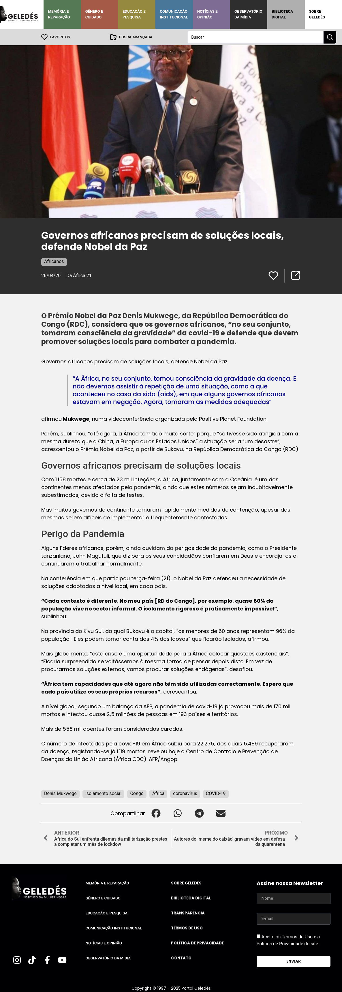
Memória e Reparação (59, 14)
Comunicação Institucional (174, 14)
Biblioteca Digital (282, 14)
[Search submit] (330, 37)
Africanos (54, 261)
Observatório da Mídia (248, 14)
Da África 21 (79, 275)
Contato (181, 958)
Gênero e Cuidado (94, 14)
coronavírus (185, 793)
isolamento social (103, 793)
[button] (156, 813)
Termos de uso (187, 928)
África (158, 793)
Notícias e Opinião (207, 14)
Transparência (188, 913)
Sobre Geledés (317, 14)
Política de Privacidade (197, 943)
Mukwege (75, 418)
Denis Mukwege (60, 793)
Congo (136, 793)
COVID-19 (216, 793)
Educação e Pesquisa (134, 14)
